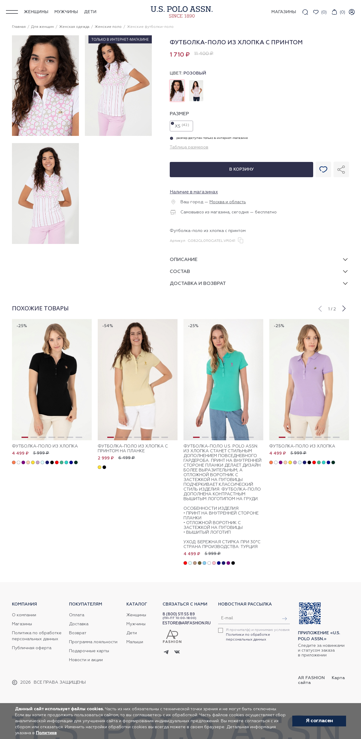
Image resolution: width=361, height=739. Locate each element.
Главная (19, 27)
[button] (320, 308)
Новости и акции (86, 660)
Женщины (36, 12)
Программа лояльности (93, 642)
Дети (90, 12)
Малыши (134, 642)
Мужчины (66, 12)
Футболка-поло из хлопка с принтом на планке (133, 448)
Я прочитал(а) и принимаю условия (258, 634)
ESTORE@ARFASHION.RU (187, 623)
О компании (24, 615)
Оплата (76, 615)
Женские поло (108, 27)
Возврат (77, 633)
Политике (46, 733)
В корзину (241, 169)
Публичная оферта (31, 648)
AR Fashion (311, 678)
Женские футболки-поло (150, 27)
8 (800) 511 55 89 (179, 614)
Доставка (78, 624)
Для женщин (42, 27)
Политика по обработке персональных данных (37, 636)
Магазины (22, 624)
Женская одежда (74, 27)
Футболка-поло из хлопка (45, 446)
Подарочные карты (89, 651)
